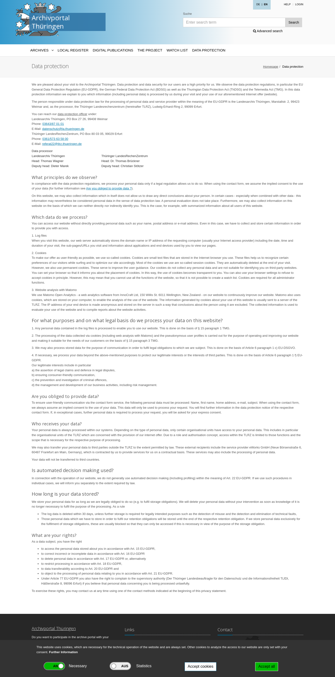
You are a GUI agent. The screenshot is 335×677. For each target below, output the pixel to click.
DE (258, 4)
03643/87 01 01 (53, 124)
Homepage (270, 66)
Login (299, 4)
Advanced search (268, 31)
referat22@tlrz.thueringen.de (62, 144)
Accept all (266, 666)
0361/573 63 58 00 (55, 139)
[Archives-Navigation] (42, 50)
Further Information (63, 652)
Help (287, 4)
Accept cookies (200, 666)
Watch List (177, 50)
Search (294, 22)
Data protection (208, 50)
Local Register (73, 50)
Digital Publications (113, 50)
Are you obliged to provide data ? (109, 188)
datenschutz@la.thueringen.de (63, 129)
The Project (149, 50)
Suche (187, 13)
